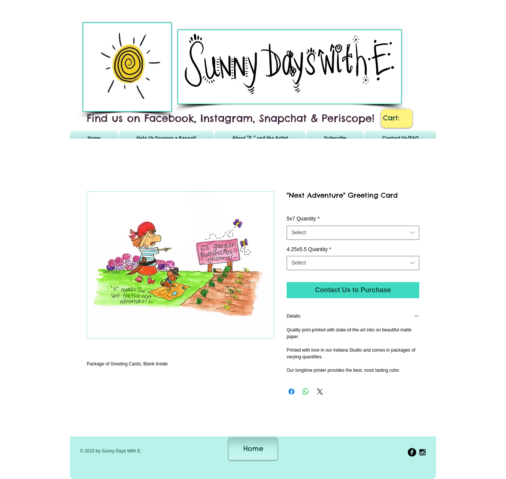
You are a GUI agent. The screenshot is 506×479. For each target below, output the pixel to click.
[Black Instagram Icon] (422, 452)
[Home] (253, 449)
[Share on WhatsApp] (305, 391)
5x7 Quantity (303, 219)
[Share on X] (319, 391)
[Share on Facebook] (291, 391)
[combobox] (353, 233)
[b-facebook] (412, 452)
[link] (397, 118)
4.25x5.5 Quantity (309, 249)
